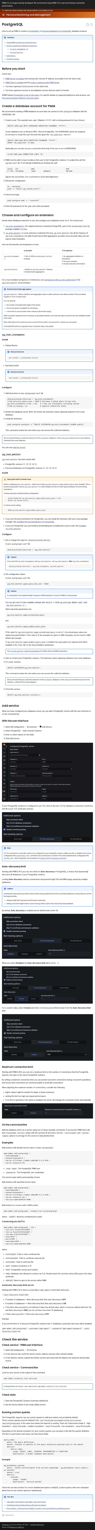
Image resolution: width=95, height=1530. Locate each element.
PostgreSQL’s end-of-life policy (26, 95)
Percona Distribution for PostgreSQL (56, 31)
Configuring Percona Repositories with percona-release (26, 1505)
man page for (26, 1502)
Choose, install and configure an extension (22, 46)
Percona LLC (6, 1525)
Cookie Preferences (37, 1525)
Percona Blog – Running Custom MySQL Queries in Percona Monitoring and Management (38, 1508)
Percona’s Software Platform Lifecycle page (20, 98)
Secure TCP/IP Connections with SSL (53, 858)
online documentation (25, 651)
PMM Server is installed (14, 79)
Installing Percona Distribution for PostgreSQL (35, 522)
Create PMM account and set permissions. (22, 42)
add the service (19, 447)
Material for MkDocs (17, 1527)
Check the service (13, 59)
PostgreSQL (34, 31)
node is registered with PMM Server (45, 83)
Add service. (11, 56)
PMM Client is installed (14, 83)
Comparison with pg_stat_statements (59, 280)
